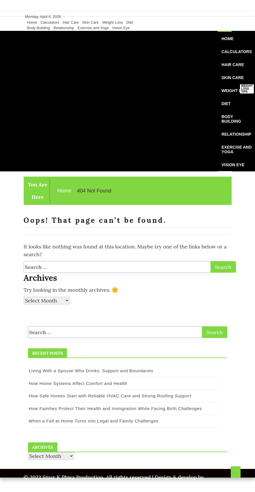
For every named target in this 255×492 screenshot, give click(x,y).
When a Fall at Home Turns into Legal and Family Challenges (94, 420)
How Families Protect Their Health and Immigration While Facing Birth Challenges (115, 408)
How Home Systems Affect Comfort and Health (78, 383)
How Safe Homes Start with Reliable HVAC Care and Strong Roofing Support (110, 395)
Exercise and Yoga (93, 28)
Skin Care (90, 22)
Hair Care (71, 22)
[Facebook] (211, 16)
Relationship (63, 28)
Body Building (38, 28)
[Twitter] (216, 16)
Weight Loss (112, 22)
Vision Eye (121, 28)
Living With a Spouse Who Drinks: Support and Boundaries (91, 370)
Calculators (49, 22)
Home (32, 22)
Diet (129, 22)
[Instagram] (222, 16)
